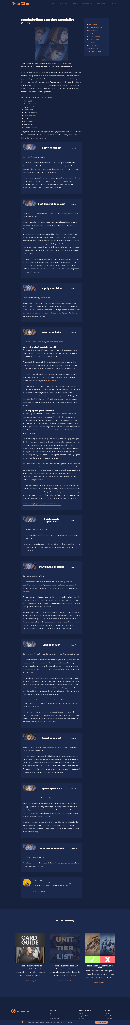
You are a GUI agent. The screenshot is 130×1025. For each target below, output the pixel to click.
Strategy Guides (54, 1018)
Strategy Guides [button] (87, 4)
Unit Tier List (81, 1018)
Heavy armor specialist (94, 51)
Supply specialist (93, 31)
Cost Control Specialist (95, 28)
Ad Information (109, 1018)
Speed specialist (93, 48)
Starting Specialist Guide (84, 1016)
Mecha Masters (101, 4)
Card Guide (80, 1014)
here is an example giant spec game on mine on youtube (42, 504)
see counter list (50, 380)
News (51, 1014)
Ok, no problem (101, 1022)
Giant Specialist (92, 33)
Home (53, 4)
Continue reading (30, 981)
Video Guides (63, 4)
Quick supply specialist (95, 36)
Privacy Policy (108, 1016)
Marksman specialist (94, 39)
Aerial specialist (92, 45)
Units (51, 1016)
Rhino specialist (92, 25)
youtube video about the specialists (59, 63)
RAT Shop (113, 4)
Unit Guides (74, 4)
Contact (107, 1014)
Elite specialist (92, 42)
